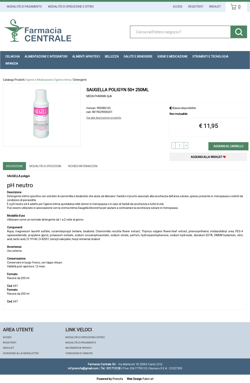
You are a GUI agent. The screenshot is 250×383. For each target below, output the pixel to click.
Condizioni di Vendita (79, 353)
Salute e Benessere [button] (138, 56)
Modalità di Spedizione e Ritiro (71, 6)
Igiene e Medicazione (40, 79)
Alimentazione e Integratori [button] (46, 56)
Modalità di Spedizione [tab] (45, 166)
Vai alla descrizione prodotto (103, 117)
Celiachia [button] (12, 56)
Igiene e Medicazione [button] (172, 56)
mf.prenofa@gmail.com (83, 368)
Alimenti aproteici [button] (86, 56)
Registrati (195, 6)
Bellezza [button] (112, 56)
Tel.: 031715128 (111, 368)
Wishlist (215, 6)
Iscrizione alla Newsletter (21, 353)
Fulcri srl (148, 379)
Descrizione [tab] (14, 166)
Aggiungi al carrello (228, 146)
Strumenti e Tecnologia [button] (210, 56)
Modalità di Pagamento (24, 6)
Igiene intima (63, 79)
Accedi (177, 6)
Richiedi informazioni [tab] (82, 166)
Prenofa (117, 379)
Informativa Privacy (78, 347)
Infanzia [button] (11, 63)
